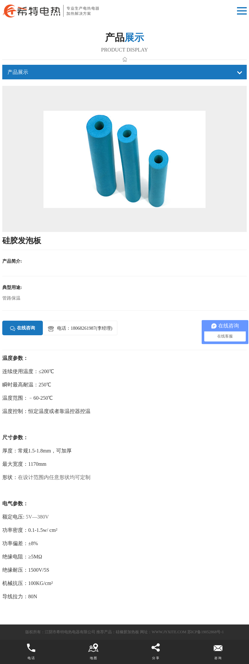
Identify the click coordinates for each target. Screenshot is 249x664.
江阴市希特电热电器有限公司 (70, 632)
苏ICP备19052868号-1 (205, 632)
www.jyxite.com (169, 632)
